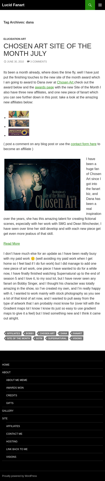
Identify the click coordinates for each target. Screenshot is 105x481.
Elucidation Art (15, 39)
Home (6, 364)
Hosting (12, 441)
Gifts (9, 403)
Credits (11, 395)
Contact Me (14, 433)
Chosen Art (65, 82)
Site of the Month (18, 338)
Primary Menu (100, 5)
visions (77, 338)
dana (64, 333)
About (6, 372)
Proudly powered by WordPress (19, 476)
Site (5, 418)
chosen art (47, 333)
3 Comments (38, 61)
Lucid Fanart (13, 5)
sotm (39, 338)
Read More (12, 243)
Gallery (7, 410)
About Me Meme (16, 380)
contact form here (84, 144)
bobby (30, 333)
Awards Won (15, 387)
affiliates (13, 333)
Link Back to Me (17, 449)
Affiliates (13, 426)
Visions (11, 456)
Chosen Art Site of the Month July (47, 49)
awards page (44, 87)
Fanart (77, 333)
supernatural (57, 338)
